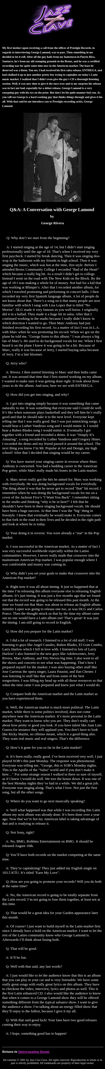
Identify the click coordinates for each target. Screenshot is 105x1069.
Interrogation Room (33, 1051)
